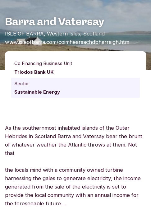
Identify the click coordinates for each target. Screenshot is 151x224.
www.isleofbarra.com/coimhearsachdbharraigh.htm (67, 42)
